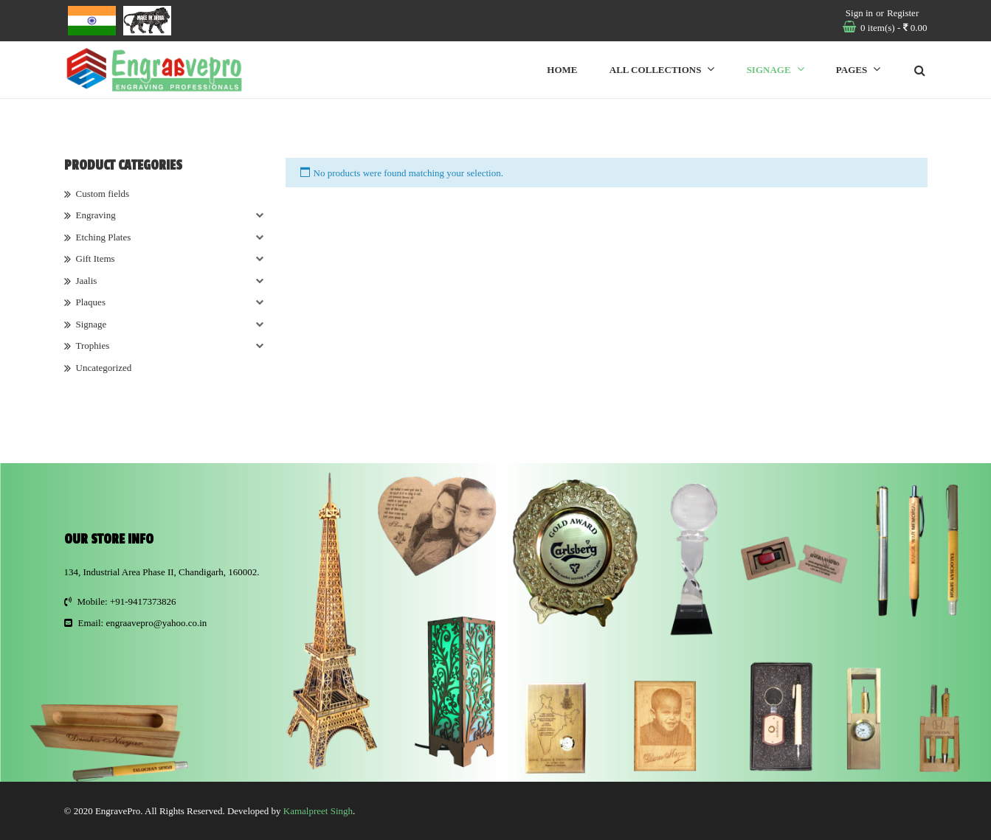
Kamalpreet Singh (318, 810)
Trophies (93, 345)
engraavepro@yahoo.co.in (156, 622)
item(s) (893, 27)
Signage (91, 324)
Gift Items (95, 258)
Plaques (91, 302)
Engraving (96, 215)
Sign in (859, 12)
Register (903, 12)
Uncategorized (104, 367)
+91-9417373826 (143, 601)
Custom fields (103, 193)
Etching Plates (103, 237)
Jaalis (86, 280)
